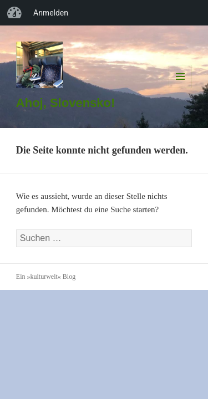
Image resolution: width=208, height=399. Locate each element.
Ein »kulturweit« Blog (45, 276)
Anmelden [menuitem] (50, 12)
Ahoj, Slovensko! (65, 103)
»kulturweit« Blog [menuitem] (14, 12)
